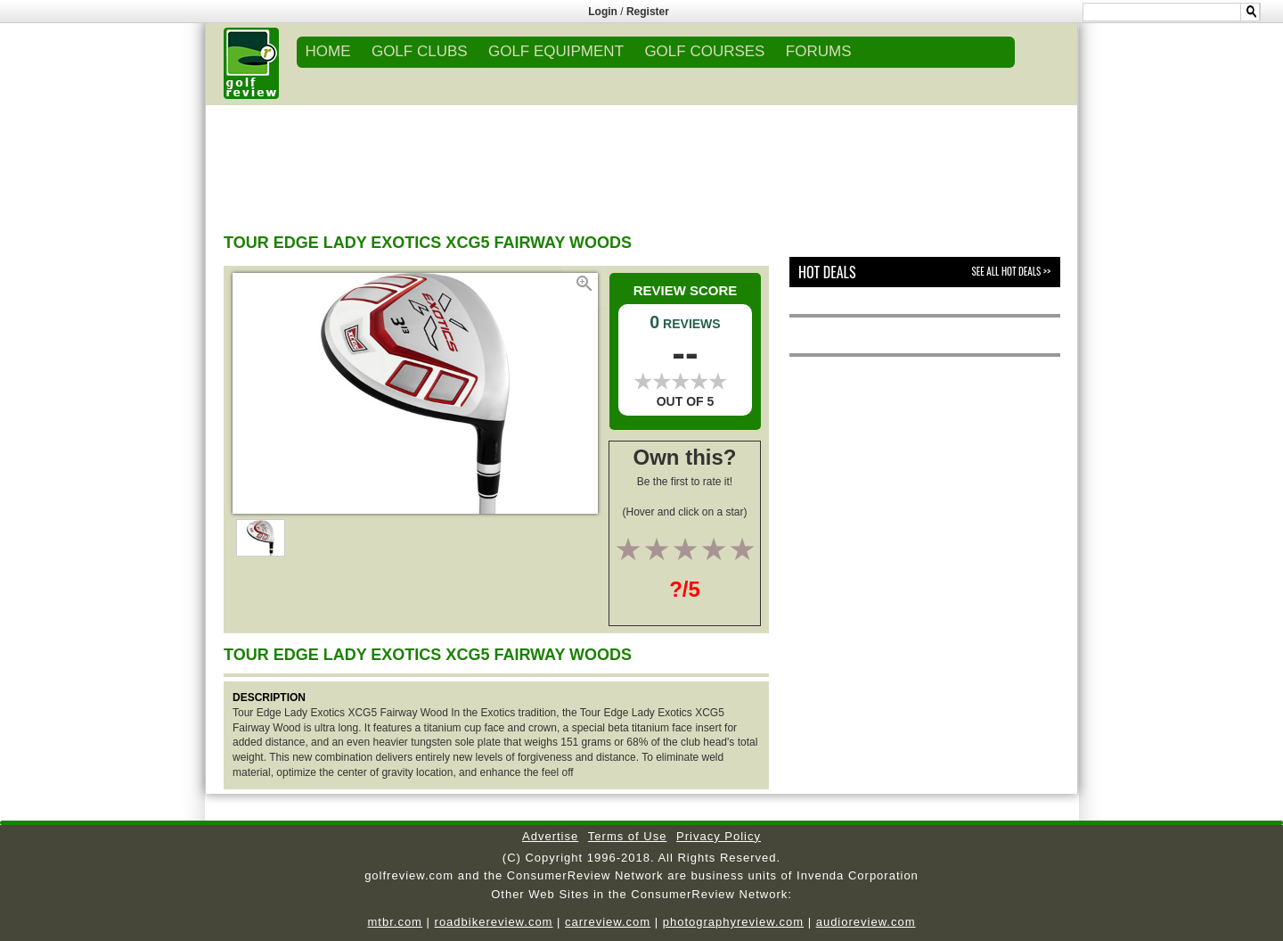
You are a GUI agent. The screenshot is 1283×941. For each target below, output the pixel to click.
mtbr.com (394, 922)
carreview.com (607, 922)
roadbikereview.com (494, 922)
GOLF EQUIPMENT (556, 51)
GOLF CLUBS (420, 51)
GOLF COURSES (704, 51)
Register (647, 11)
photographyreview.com (733, 922)
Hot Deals (827, 272)
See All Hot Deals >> (1011, 271)
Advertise (550, 836)
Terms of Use (627, 836)
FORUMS (819, 51)
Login (602, 11)
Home (328, 51)
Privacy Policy (718, 836)
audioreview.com (866, 922)
